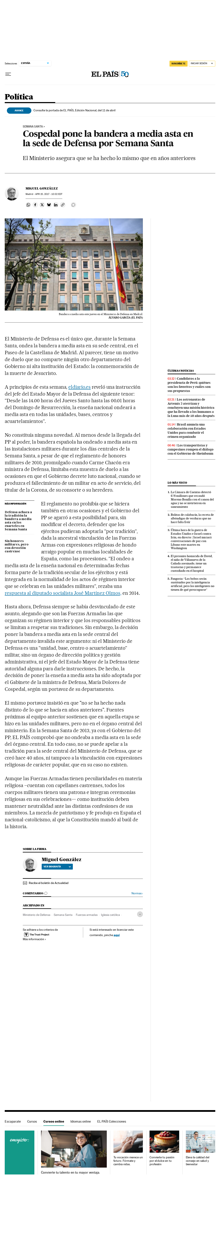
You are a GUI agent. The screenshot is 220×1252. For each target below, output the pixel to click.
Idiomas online (80, 1121)
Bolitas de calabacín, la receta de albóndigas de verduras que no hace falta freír (192, 518)
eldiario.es (79, 387)
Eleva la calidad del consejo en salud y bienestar (197, 1161)
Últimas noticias (181, 370)
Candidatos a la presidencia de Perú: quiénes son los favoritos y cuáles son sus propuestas (189, 385)
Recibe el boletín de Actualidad (49, 883)
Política (19, 97)
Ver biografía (57, 866)
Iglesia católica (110, 914)
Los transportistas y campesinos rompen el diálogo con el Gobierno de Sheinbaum (191, 449)
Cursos (32, 1121)
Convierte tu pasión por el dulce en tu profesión (162, 1161)
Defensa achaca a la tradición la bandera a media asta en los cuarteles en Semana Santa (18, 521)
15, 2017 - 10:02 (48, 194)
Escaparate (13, 1121)
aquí (117, 935)
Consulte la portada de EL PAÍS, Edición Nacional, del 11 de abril (74, 110)
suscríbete (178, 63)
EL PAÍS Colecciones (111, 1121)
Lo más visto (177, 482)
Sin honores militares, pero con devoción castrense (17, 546)
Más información (34, 939)
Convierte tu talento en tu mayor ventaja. (70, 1172)
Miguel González (42, 188)
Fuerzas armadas (87, 914)
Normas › (137, 893)
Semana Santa (33, 126)
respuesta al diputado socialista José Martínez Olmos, (63, 593)
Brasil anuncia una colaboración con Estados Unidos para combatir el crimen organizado (187, 431)
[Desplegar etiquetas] (140, 914)
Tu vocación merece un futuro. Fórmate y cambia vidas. (128, 1161)
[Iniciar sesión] (202, 64)
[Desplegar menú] (8, 74)
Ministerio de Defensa (36, 914)
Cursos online (53, 1121)
